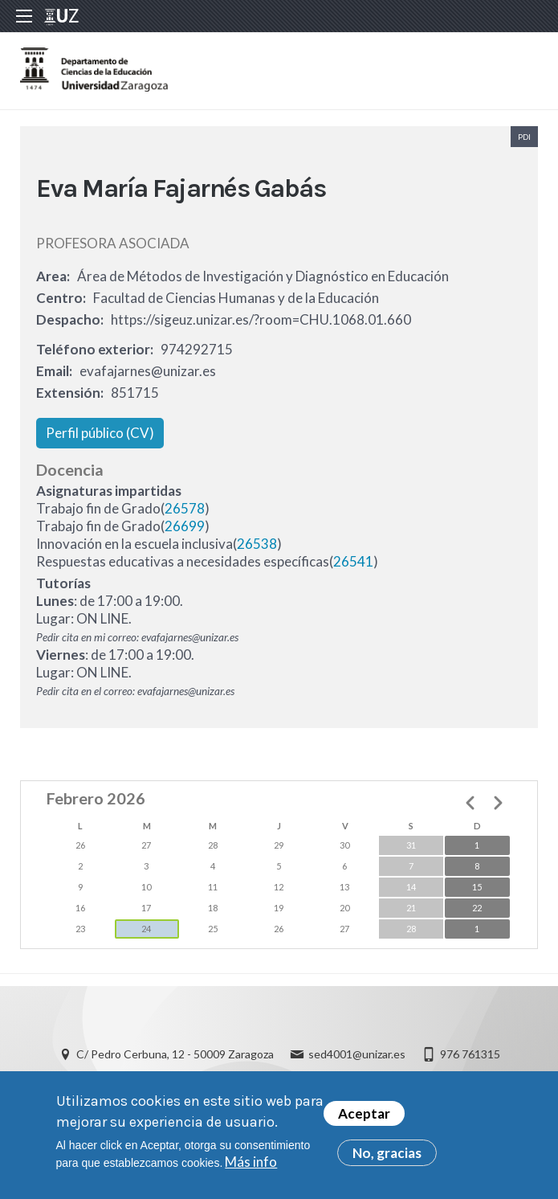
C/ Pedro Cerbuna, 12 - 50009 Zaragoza (175, 1054)
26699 (185, 526)
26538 (257, 543)
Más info (251, 1165)
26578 (185, 508)
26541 (353, 561)
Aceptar (364, 1117)
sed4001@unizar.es (356, 1054)
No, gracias (387, 1156)
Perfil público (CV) (100, 432)
